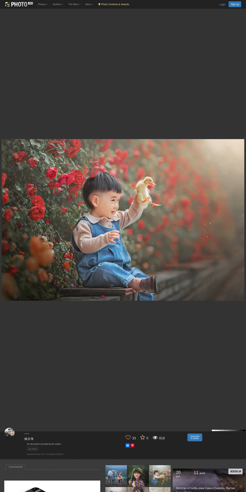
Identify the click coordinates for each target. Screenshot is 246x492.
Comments (16, 466)
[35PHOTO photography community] (18, 4)
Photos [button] (43, 4)
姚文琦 (29, 439)
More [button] (89, 4)
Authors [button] (58, 4)
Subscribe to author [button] (194, 437)
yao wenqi (32, 449)
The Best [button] (74, 4)
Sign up (235, 4)
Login (222, 4)
